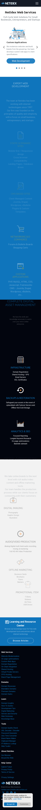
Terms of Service (7, 772)
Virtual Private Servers (9, 672)
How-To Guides (7, 706)
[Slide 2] (19, 68)
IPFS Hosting (6, 674)
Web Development (21, 56)
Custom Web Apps (8, 661)
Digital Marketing (7, 711)
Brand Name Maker (8, 738)
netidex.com (5, 789)
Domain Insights (7, 703)
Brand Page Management (11, 677)
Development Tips (8, 708)
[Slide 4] (24, 68)
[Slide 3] (22, 68)
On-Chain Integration (9, 667)
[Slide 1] (16, 68)
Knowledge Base (7, 719)
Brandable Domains (8, 689)
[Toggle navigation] (37, 3)
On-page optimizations (10, 659)
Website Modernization (10, 656)
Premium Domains (8, 691)
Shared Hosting (7, 669)
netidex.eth (15, 789)
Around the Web (7, 758)
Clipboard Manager (8, 741)
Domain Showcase (8, 686)
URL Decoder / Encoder (10, 730)
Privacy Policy (6, 769)
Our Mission (6, 755)
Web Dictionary (7, 716)
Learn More (17, 799)
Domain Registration (9, 664)
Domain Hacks (6, 694)
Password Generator (9, 733)
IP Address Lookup (8, 744)
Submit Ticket (6, 767)
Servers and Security (9, 714)
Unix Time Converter (9, 736)
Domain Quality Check (9, 728)
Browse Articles (20, 640)
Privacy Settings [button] (7, 777)
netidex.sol (23, 789)
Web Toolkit (5, 746)
